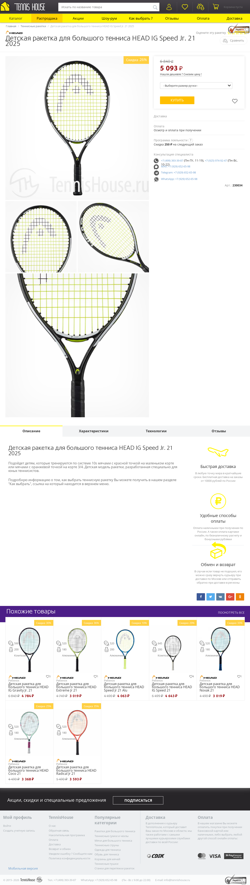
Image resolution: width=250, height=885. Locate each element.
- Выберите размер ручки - (180, 85)
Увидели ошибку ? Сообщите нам (70, 854)
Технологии (156, 431)
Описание (31, 431)
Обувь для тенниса (107, 854)
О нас (52, 826)
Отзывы (172, 18)
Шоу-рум (109, 18)
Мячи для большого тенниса (113, 840)
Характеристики (94, 431)
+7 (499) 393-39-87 (172, 160)
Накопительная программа (67, 835)
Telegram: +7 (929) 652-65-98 (178, 172)
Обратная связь (59, 830)
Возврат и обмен (60, 849)
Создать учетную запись (19, 830)
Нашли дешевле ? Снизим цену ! (181, 74)
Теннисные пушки (106, 864)
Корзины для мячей (107, 859)
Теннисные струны (107, 845)
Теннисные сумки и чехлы (112, 836)
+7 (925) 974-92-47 (216, 160)
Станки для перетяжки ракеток (115, 868)
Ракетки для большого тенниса (115, 831)
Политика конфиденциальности (69, 858)
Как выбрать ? (140, 18)
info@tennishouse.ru (177, 880)
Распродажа (47, 18)
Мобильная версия (23, 868)
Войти (7, 826)
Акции (78, 18)
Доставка (234, 18)
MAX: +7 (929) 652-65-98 (175, 166)
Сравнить (237, 40)
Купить (177, 100)
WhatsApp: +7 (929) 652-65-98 (179, 179)
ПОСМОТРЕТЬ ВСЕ (231, 612)
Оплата (203, 18)
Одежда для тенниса (108, 850)
